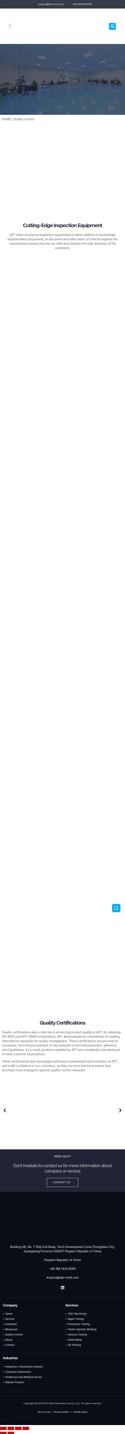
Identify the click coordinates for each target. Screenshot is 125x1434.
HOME (6, 119)
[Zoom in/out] (25, 1428)
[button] (9, 26)
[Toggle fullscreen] (18, 1428)
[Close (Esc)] (3, 1428)
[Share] (10, 1428)
